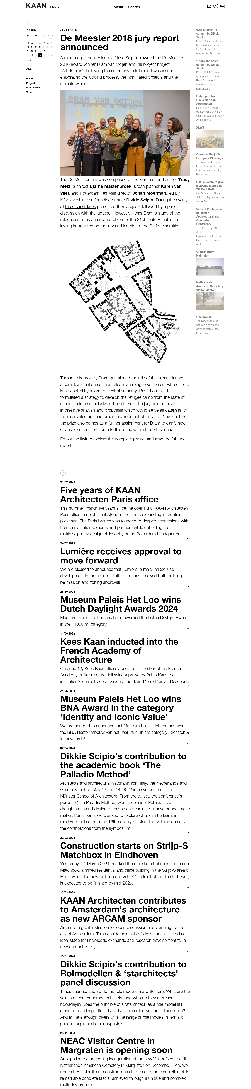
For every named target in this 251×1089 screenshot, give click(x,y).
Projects (31, 83)
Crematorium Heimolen (205, 253)
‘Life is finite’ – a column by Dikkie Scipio (207, 33)
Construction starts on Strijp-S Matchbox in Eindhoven (123, 848)
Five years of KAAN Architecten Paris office (110, 494)
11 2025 (31, 29)
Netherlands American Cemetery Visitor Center (209, 286)
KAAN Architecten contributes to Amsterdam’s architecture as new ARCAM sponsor (124, 907)
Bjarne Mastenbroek (110, 186)
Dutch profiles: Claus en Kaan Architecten (206, 99)
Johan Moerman (149, 193)
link (83, 438)
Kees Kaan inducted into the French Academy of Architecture (121, 649)
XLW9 (200, 127)
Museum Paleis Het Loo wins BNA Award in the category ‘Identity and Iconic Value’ (122, 706)
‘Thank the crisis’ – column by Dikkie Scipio (208, 64)
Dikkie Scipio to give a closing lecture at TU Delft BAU (210, 185)
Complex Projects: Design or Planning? (209, 156)
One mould (203, 317)
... (221, 53)
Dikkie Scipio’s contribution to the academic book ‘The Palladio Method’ (125, 763)
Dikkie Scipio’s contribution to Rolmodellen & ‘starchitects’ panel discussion (125, 971)
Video (29, 91)
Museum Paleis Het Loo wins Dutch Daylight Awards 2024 (122, 603)
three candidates (80, 206)
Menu (118, 7)
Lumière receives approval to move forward (122, 555)
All (28, 68)
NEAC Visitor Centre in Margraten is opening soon (118, 1043)
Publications (33, 87)
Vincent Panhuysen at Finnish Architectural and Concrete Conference (209, 216)
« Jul (28, 60)
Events (30, 78)
